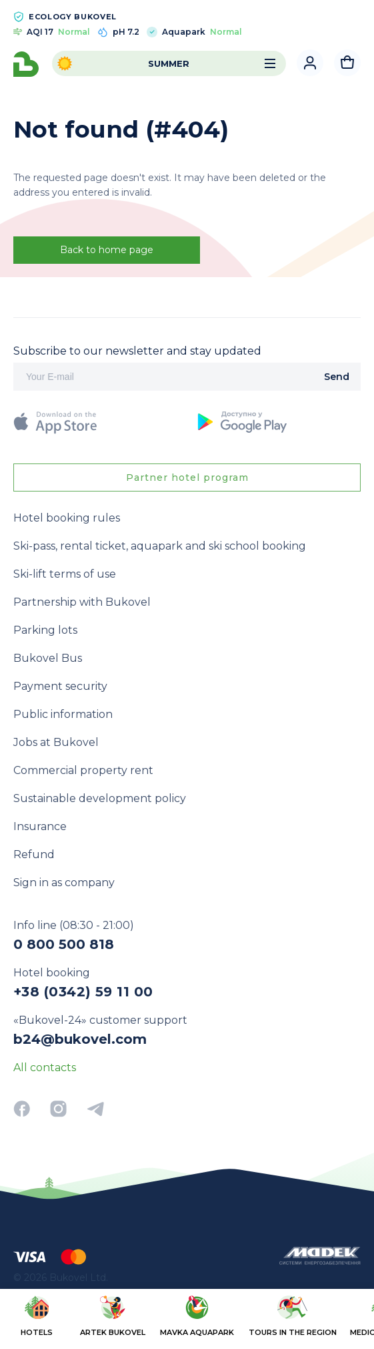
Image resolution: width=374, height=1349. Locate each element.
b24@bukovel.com (80, 1039)
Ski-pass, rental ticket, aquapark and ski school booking (159, 546)
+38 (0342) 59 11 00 (83, 992)
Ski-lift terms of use (64, 574)
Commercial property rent (83, 770)
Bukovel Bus (47, 658)
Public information (63, 714)
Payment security (60, 686)
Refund (34, 854)
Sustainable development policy (99, 798)
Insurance (40, 826)
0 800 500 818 (63, 944)
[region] (187, 1318)
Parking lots (45, 630)
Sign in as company (64, 882)
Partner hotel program (187, 477)
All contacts (44, 1067)
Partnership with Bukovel (82, 602)
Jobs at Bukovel (56, 742)
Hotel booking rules (66, 518)
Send (336, 377)
